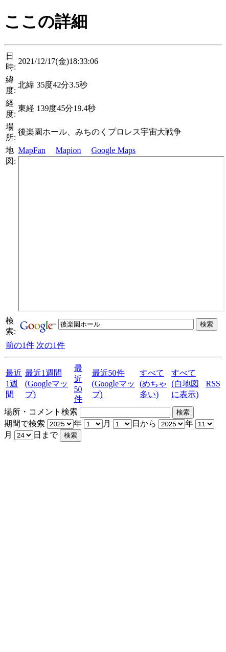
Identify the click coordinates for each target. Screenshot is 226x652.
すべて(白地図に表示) (184, 383)
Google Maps (114, 150)
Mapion (68, 150)
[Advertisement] (96, 538)
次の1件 (50, 345)
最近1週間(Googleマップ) (46, 383)
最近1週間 (14, 383)
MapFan (31, 150)
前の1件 (20, 345)
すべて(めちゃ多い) (153, 383)
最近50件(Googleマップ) (113, 383)
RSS (213, 383)
